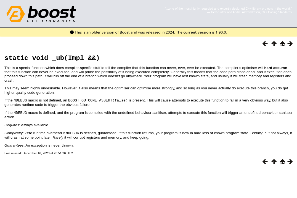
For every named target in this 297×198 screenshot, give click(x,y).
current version (197, 32)
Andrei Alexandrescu (246, 12)
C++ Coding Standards (277, 12)
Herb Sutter (218, 12)
